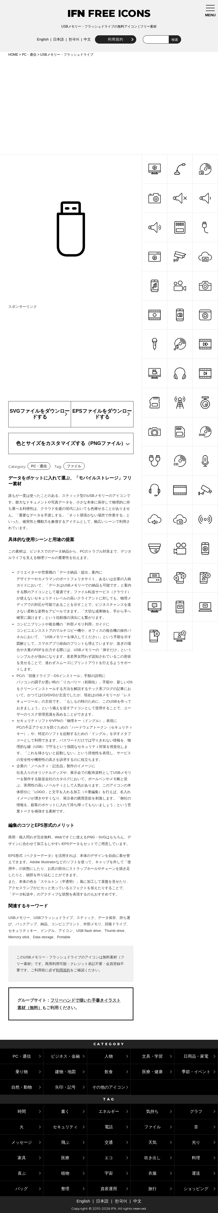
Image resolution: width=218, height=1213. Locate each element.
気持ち (152, 1111)
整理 (65, 1188)
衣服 (152, 1173)
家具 (22, 1157)
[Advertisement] (109, 104)
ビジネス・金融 (65, 1056)
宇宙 (109, 1173)
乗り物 (21, 1071)
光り (196, 1142)
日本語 (57, 39)
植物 (65, 1173)
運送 (196, 1173)
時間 (22, 1111)
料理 (196, 1157)
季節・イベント (196, 1071)
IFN (76, 13)
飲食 (109, 1071)
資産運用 (108, 1188)
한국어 (73, 39)
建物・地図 (65, 1071)
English (42, 39)
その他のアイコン (108, 1087)
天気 (152, 1142)
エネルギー (109, 1111)
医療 (65, 1157)
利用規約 (114, 39)
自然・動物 (21, 1087)
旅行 (152, 1188)
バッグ (21, 1188)
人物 (109, 1056)
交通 (109, 1142)
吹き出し (152, 1157)
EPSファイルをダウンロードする (102, 414)
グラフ (196, 1111)
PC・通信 (29, 55)
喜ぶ (22, 1173)
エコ (109, 1157)
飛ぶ (65, 1142)
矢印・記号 (65, 1087)
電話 (109, 1126)
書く (65, 1111)
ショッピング (196, 1188)
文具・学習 (152, 1056)
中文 (86, 39)
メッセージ (21, 1142)
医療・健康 (152, 1071)
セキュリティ (65, 1126)
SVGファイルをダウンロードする (40, 414)
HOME (13, 55)
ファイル (74, 466)
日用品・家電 (196, 1056)
